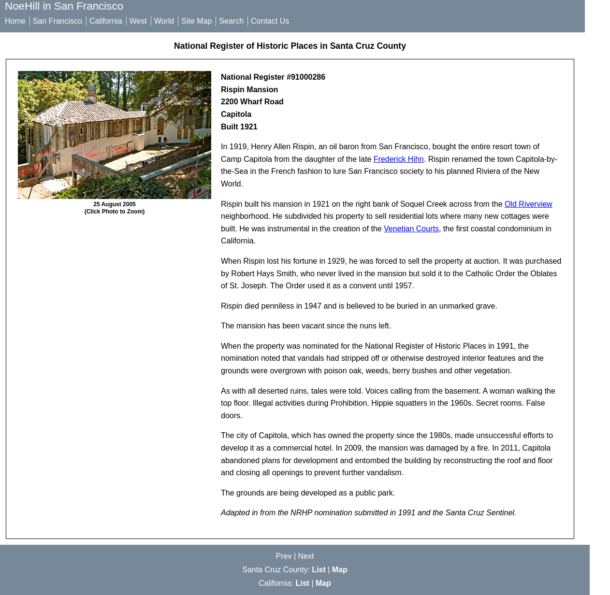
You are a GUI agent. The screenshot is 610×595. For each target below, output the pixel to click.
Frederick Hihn (399, 159)
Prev (284, 556)
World (164, 21)
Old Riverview (528, 204)
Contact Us (270, 21)
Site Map (196, 21)
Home (15, 21)
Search (231, 21)
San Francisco (57, 21)
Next (306, 556)
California (105, 21)
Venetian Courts (411, 229)
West (138, 21)
